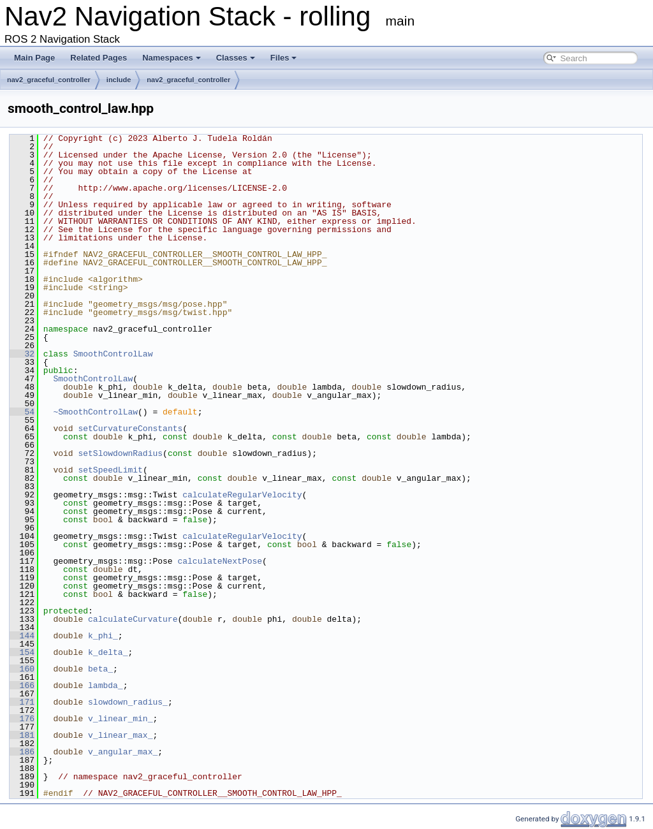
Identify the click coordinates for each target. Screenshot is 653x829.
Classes (235, 57)
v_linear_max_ (120, 735)
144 (22, 636)
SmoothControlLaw (113, 354)
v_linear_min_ (120, 718)
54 (22, 412)
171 (22, 702)
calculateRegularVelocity (242, 495)
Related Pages (98, 57)
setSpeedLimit (110, 470)
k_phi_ (103, 636)
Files (283, 57)
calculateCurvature (132, 619)
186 (22, 752)
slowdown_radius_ (128, 702)
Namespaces (171, 57)
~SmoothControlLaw (95, 412)
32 (22, 354)
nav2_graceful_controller (49, 80)
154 (22, 652)
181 (22, 735)
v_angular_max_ (123, 752)
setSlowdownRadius (120, 453)
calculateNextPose (219, 561)
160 (22, 669)
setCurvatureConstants (130, 428)
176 (22, 718)
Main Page (34, 57)
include (118, 80)
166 (22, 685)
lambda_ (105, 685)
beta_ (100, 669)
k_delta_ (108, 652)
